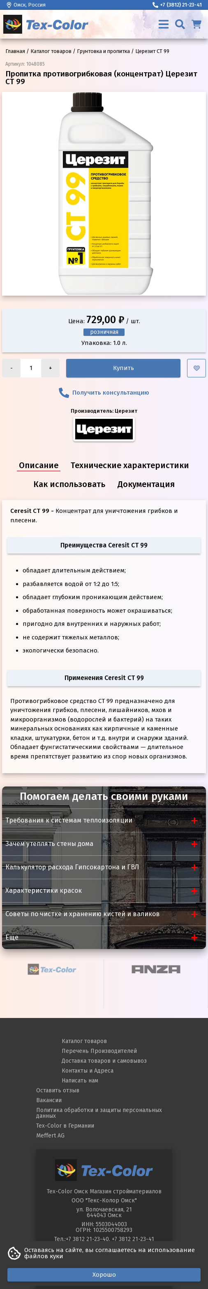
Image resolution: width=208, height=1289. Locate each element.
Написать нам (80, 1080)
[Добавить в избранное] (196, 368)
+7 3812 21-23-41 (133, 1239)
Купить (123, 368)
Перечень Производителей (99, 1051)
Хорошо (104, 1274)
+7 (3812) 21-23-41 (177, 5)
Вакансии (49, 1100)
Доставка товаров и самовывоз (104, 1060)
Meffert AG (50, 1135)
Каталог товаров (84, 1041)
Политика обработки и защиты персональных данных (99, 1113)
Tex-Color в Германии (65, 1125)
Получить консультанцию (104, 393)
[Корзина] (196, 24)
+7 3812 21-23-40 (87, 1239)
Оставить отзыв (57, 1090)
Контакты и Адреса (87, 1070)
